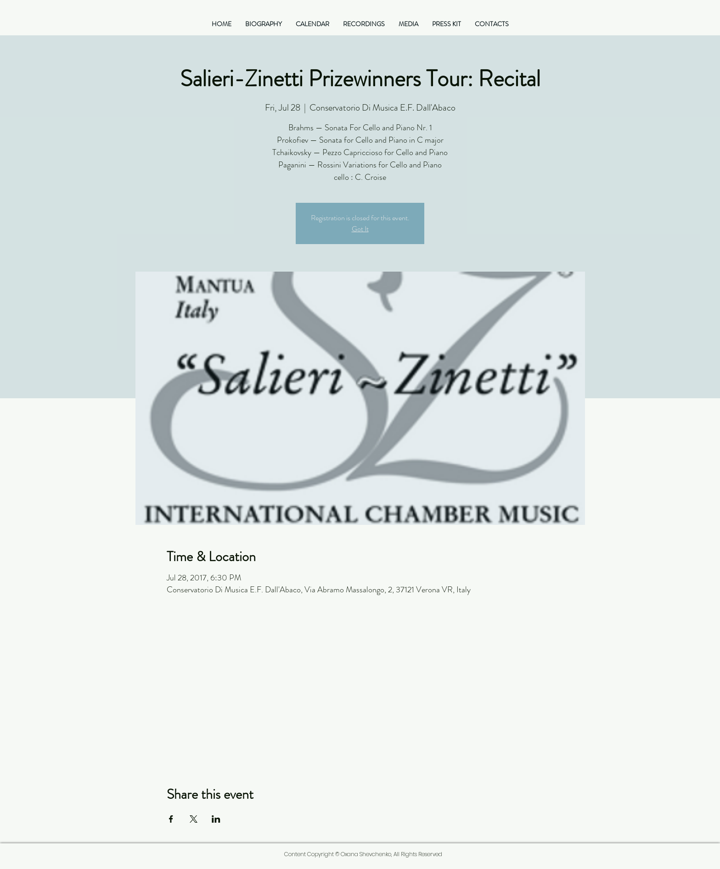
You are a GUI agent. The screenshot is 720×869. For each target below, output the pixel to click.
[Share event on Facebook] (171, 819)
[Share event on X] (193, 819)
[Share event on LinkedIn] (216, 819)
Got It (360, 228)
